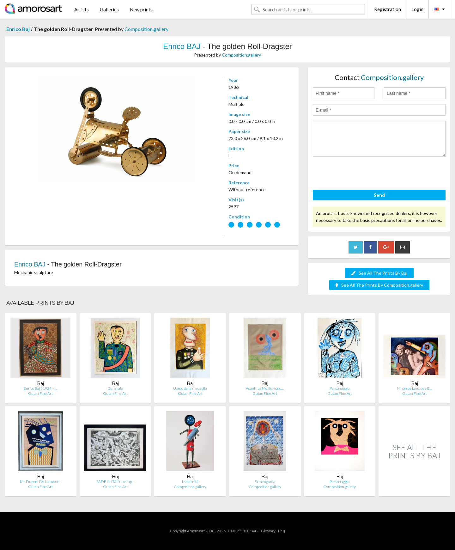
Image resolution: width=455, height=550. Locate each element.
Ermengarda (265, 481)
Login (417, 9)
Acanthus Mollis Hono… (265, 388)
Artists (81, 9)
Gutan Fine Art (40, 393)
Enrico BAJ (182, 46)
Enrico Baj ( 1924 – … (40, 388)
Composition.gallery (146, 29)
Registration (387, 9)
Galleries (109, 9)
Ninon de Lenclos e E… (414, 388)
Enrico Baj (18, 29)
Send (379, 195)
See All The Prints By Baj (379, 273)
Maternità (190, 481)
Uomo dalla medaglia (190, 388)
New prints (141, 9)
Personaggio (339, 388)
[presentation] (361, 174)
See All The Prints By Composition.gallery (379, 285)
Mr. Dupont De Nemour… (40, 481)
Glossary (268, 531)
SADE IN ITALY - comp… (115, 481)
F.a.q (281, 531)
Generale (115, 388)
